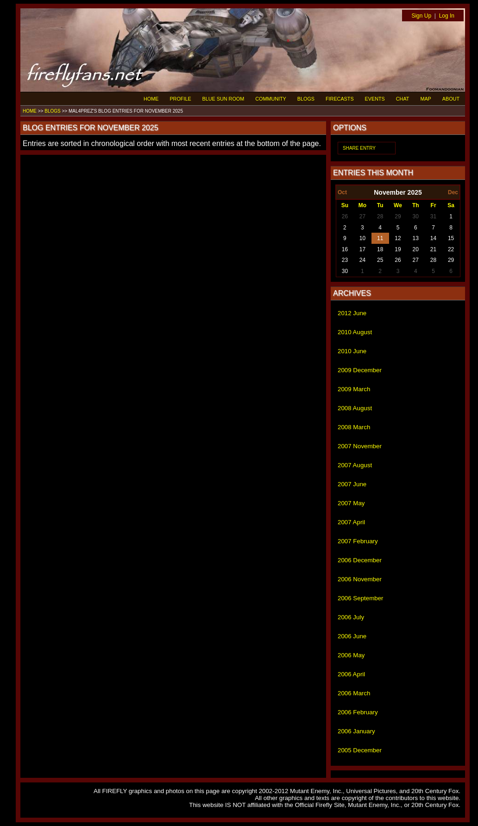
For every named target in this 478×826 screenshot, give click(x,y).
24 (362, 260)
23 (345, 260)
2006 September (361, 598)
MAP (425, 99)
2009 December (360, 370)
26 (345, 216)
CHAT (402, 99)
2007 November (360, 446)
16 (345, 249)
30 (416, 216)
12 (398, 238)
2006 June (352, 636)
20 (416, 249)
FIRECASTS (340, 99)
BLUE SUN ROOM (223, 99)
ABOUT (450, 99)
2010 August (355, 332)
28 (380, 216)
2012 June (352, 313)
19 (398, 249)
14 (433, 238)
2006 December (360, 560)
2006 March (354, 693)
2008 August (355, 408)
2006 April (351, 674)
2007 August (355, 465)
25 (380, 260)
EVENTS (375, 99)
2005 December (360, 750)
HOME (151, 99)
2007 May (351, 503)
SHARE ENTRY (359, 148)
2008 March (354, 427)
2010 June (352, 351)
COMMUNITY (270, 99)
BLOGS (305, 99)
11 (380, 238)
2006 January (356, 731)
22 (451, 249)
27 (362, 216)
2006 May (351, 655)
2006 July (351, 617)
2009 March (354, 389)
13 (416, 238)
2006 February (358, 712)
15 (451, 238)
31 (433, 216)
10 (362, 238)
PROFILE (180, 99)
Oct (342, 192)
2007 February (358, 541)
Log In (446, 16)
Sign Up (421, 16)
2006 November (360, 579)
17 (362, 249)
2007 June (352, 484)
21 (433, 249)
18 (380, 249)
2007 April (351, 522)
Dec (453, 192)
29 (398, 216)
